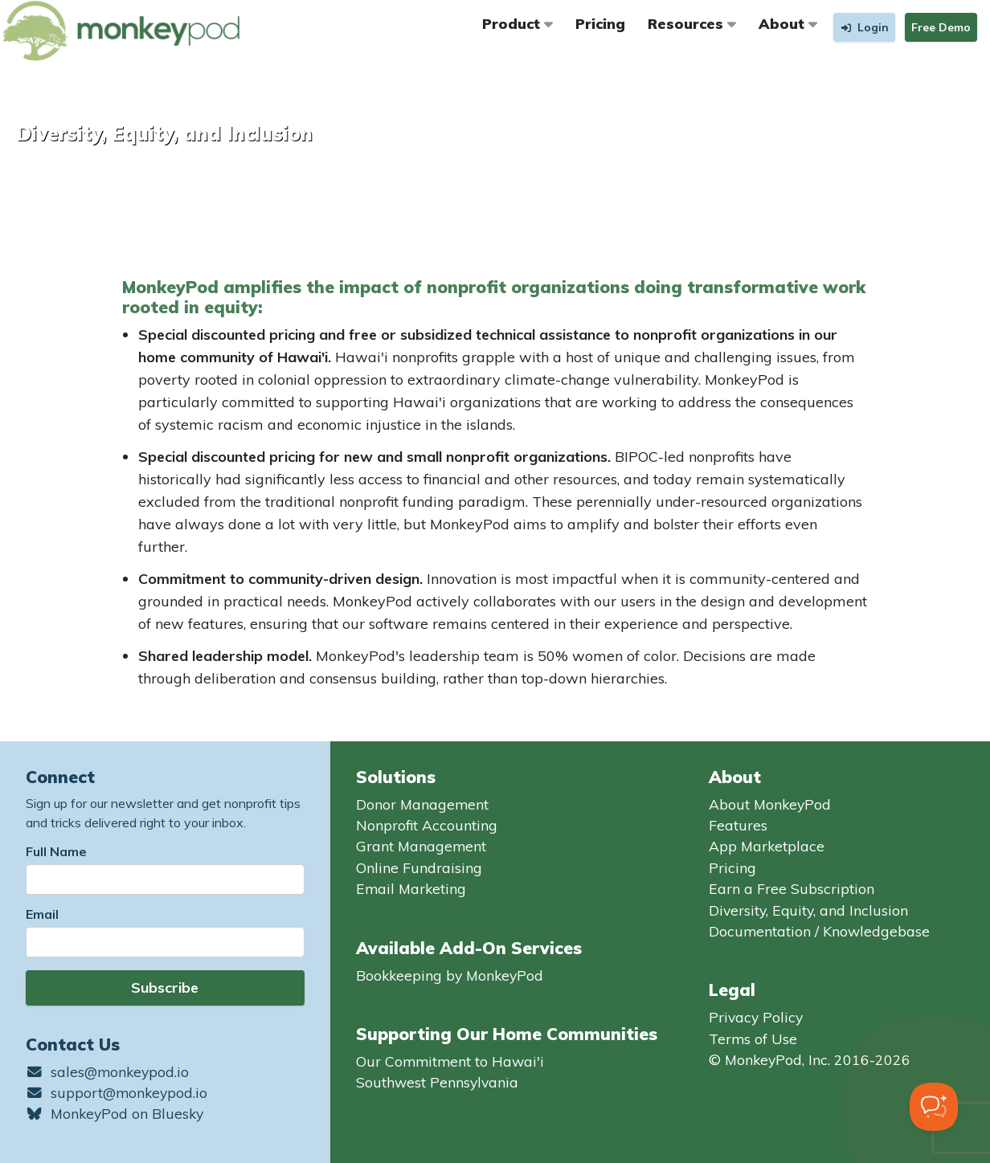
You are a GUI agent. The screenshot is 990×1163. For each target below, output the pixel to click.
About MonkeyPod (770, 804)
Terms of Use (753, 1038)
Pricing (600, 23)
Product (517, 23)
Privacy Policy (756, 1017)
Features (738, 825)
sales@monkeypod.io (107, 1071)
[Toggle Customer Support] (934, 1107)
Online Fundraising (419, 867)
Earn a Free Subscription (791, 888)
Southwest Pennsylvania (437, 1082)
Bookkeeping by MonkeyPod (449, 975)
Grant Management (421, 846)
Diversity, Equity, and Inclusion (808, 910)
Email (42, 914)
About (788, 23)
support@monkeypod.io (116, 1092)
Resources (692, 23)
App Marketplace (766, 846)
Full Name (56, 851)
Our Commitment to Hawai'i (450, 1061)
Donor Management (422, 804)
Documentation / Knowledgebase (819, 931)
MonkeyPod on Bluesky (114, 1113)
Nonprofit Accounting (426, 825)
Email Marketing (411, 888)
